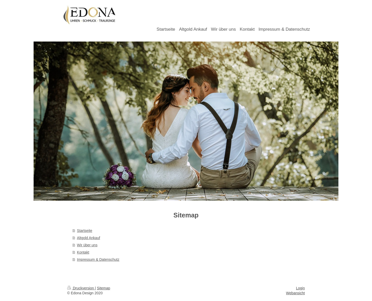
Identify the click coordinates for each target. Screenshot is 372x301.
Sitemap (103, 288)
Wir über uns (87, 245)
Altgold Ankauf (88, 238)
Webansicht (295, 293)
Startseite (84, 231)
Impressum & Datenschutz (98, 259)
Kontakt (83, 252)
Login (300, 288)
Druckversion (81, 288)
